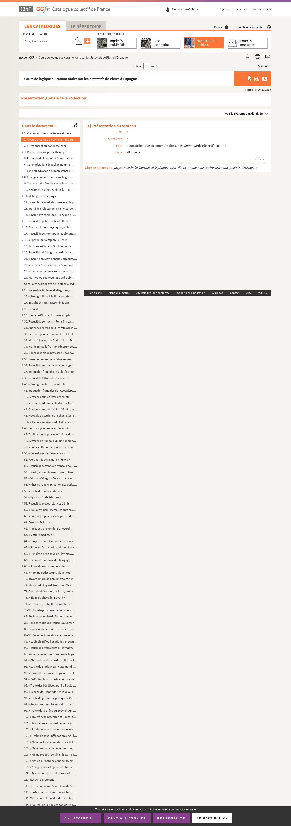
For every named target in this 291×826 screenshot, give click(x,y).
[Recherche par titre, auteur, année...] (48, 41)
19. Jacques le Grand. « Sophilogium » (47, 246)
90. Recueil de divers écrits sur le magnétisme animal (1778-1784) (50, 648)
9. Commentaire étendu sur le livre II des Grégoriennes (50, 183)
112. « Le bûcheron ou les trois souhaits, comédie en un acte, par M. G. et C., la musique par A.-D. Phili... (50, 792)
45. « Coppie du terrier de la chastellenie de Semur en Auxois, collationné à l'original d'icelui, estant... (50, 415)
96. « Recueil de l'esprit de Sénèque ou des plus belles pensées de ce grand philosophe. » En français (50, 692)
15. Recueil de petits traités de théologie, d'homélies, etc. (49, 221)
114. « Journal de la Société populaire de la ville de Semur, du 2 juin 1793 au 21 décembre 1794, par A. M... (50, 805)
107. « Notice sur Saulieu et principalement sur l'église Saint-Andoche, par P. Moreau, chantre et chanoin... (50, 761)
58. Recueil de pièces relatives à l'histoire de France (49, 503)
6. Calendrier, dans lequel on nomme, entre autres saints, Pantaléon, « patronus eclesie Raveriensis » (49, 164)
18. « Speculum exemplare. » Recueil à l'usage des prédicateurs (49, 240)
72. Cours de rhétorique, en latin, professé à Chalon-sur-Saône (50, 591)
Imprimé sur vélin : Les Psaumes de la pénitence (50, 654)
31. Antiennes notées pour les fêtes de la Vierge (50, 328)
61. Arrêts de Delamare (38, 522)
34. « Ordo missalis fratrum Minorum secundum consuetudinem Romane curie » (50, 346)
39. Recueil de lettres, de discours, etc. (48, 378)
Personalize (171, 818)
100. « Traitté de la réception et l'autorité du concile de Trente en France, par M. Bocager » (50, 717)
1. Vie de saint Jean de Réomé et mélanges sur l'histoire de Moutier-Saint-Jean (49, 133)
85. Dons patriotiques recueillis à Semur (49, 623)
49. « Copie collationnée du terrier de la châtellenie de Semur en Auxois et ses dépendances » (50, 447)
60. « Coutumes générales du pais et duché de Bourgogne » (50, 516)
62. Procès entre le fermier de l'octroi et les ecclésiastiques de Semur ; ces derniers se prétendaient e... (49, 528)
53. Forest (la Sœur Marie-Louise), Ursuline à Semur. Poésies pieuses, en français (50, 472)
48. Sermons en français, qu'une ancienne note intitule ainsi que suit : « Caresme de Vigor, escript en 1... (50, 441)
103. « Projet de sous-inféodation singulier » (50, 736)
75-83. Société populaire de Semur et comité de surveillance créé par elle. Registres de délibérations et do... (50, 610)
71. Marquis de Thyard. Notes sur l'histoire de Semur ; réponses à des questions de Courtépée (50, 585)
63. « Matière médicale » (39, 535)
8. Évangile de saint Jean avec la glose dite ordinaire (49, 177)
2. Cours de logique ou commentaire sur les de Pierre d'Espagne (50, 139)
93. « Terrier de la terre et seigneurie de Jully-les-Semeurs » (50, 673)
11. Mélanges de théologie (40, 196)
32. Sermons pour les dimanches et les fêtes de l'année (50, 334)
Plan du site (95, 293)
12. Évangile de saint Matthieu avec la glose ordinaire (50, 202)
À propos (225, 9)
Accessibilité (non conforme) (153, 293)
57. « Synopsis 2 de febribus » (42, 497)
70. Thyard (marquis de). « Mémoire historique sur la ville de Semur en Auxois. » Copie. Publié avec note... (50, 579)
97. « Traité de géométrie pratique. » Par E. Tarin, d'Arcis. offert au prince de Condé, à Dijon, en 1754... (50, 698)
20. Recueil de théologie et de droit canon (49, 252)
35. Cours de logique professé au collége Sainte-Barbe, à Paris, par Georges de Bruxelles (49, 353)
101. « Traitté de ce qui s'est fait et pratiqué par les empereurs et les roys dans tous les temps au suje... (50, 723)
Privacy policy (212, 818)
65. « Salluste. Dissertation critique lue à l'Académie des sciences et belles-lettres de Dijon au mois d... (50, 547)
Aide (268, 9)
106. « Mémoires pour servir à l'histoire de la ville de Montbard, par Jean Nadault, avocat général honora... (50, 754)
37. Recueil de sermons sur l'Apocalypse (48, 365)
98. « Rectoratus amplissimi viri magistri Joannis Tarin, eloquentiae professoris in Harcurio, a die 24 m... (50, 704)
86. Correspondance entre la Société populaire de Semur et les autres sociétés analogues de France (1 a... (50, 629)
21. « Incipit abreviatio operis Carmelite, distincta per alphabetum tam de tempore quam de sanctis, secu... (50, 259)
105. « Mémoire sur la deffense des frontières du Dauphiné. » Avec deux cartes (50, 748)
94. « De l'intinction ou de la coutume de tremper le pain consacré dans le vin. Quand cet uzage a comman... (50, 679)
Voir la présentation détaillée (244, 113)
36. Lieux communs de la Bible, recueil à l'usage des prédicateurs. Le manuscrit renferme (49, 359)
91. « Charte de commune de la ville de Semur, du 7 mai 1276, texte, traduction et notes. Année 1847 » (50, 660)
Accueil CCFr (27, 57)
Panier (221, 27)
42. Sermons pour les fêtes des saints (46, 397)
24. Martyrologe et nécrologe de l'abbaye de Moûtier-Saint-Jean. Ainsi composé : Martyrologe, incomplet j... (49, 277)
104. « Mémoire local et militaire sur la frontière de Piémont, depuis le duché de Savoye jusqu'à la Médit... (50, 742)
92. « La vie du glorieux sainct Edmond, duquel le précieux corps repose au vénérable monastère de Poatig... (50, 666)
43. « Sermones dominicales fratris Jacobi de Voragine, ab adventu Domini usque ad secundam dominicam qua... (50, 403)
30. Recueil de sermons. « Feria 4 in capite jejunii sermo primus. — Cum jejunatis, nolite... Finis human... (49, 321)
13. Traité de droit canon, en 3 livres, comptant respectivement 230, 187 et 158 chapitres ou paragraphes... (50, 208)
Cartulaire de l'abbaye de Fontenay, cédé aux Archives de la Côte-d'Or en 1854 (50, 284)
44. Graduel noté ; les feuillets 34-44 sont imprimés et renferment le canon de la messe (50, 409)
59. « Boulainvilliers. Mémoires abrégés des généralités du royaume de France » (50, 510)
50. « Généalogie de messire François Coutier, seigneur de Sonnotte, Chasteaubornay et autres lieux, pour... (49, 453)
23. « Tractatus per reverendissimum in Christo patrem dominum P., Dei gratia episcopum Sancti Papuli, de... (50, 271)
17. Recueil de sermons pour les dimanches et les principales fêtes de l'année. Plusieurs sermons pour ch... (50, 233)
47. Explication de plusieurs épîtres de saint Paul (50, 434)
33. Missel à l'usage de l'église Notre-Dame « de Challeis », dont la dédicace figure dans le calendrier (50, 340)
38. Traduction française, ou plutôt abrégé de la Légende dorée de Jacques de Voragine (50, 372)
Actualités (242, 9)
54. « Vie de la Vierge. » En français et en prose (50, 478)
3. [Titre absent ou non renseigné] (45, 146)
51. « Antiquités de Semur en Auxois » (47, 459)
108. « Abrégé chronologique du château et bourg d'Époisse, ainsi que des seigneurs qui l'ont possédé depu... (50, 767)
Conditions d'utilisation (191, 293)
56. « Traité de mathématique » (43, 491)
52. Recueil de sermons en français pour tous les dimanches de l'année (50, 466)
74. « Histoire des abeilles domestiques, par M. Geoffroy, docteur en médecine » (50, 604)
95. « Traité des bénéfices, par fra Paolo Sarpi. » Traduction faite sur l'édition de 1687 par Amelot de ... (50, 685)
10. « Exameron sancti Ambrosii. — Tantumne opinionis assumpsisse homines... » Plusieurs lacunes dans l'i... (49, 190)
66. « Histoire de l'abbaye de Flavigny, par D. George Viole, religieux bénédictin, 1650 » (49, 554)
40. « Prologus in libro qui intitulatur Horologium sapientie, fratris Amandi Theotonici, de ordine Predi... (49, 384)
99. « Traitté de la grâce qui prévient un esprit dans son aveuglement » (50, 710)
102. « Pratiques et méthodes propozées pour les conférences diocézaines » (50, 729)
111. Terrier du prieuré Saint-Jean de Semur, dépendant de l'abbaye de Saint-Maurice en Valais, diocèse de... (50, 786)
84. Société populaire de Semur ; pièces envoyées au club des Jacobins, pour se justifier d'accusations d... (50, 616)
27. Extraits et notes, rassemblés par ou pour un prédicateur (49, 302)
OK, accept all (80, 818)
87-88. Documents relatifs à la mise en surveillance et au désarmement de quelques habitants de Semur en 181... (50, 635)
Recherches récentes (254, 27)
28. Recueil (31, 309)
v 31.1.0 (262, 293)
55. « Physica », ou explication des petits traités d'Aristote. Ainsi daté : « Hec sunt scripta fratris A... (50, 484)
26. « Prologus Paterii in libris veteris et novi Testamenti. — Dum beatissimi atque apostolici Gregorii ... (50, 296)
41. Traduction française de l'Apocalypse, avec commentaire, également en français (50, 390)
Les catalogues (42, 26)
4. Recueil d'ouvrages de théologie (45, 152)
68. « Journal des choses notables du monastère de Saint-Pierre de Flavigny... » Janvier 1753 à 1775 (49, 566)
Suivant (263, 66)
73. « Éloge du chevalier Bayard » (44, 597)
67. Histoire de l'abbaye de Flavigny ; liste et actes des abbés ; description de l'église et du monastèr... (50, 560)
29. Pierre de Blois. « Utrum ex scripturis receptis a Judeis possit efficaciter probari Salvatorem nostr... (49, 315)
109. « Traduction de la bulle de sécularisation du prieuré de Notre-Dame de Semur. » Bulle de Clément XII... (50, 773)
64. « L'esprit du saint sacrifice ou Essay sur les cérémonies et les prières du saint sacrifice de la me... (50, 541)
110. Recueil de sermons (39, 779)
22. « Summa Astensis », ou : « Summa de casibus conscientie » (50, 265)
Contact (256, 9)
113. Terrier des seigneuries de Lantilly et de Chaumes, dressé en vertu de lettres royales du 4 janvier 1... (50, 798)
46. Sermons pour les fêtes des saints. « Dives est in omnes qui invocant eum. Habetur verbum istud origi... (49, 428)
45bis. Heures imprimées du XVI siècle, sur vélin (50, 421)
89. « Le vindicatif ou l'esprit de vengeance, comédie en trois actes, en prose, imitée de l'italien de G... (50, 641)
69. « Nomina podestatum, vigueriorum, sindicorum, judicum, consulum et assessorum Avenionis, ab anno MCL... (49, 572)
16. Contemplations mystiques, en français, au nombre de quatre (49, 227)
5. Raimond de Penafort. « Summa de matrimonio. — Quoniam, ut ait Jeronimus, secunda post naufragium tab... (50, 158)
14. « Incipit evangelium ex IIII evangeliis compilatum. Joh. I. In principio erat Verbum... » (50, 215)
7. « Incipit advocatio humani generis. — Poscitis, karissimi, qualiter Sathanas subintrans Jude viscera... (49, 171)
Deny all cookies (127, 818)
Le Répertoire (86, 26)
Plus (257, 159)
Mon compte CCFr (186, 9)
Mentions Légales (119, 293)
